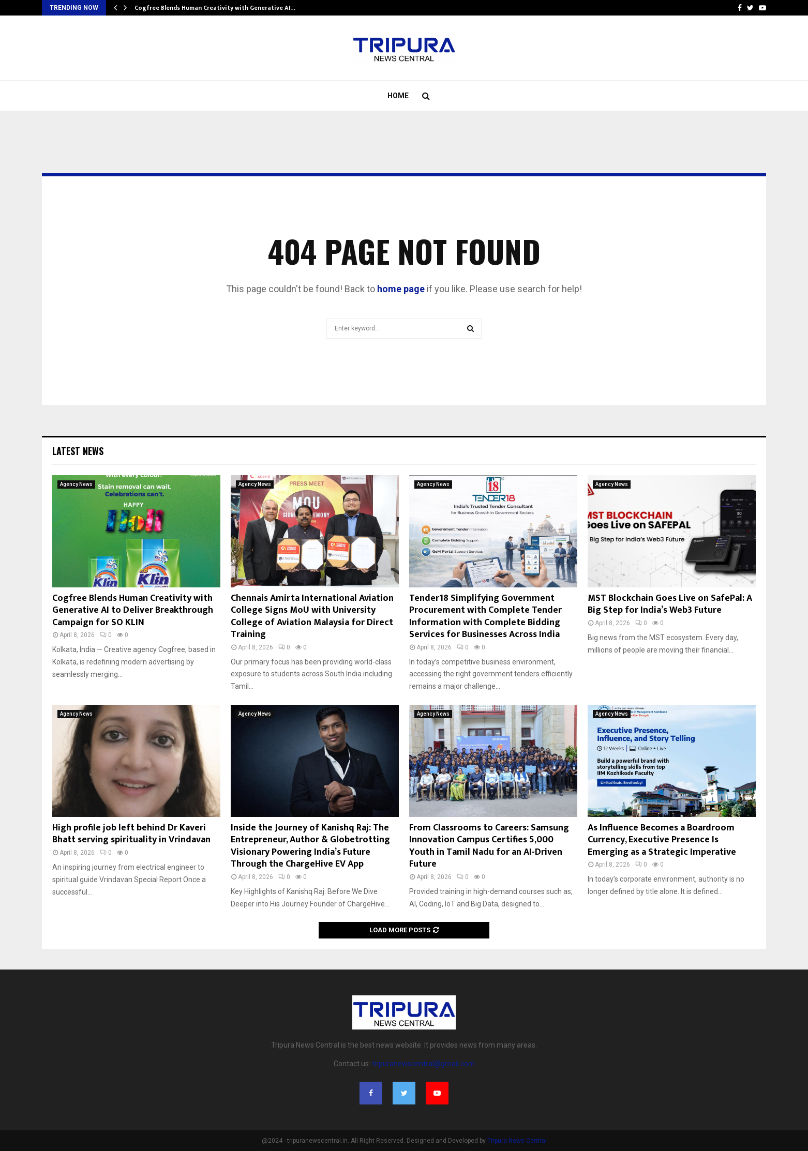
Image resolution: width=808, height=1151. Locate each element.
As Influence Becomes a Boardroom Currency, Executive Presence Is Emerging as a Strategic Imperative (662, 840)
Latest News (77, 451)
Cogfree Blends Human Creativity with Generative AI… (214, 8)
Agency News (76, 484)
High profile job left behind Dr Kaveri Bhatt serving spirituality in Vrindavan (131, 833)
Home (398, 96)
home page (401, 288)
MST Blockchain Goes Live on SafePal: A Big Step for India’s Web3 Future (670, 604)
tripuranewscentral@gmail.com (423, 1063)
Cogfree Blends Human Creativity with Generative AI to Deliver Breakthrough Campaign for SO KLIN (132, 610)
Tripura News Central (517, 1140)
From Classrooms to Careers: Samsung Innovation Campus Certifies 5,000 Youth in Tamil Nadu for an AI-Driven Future (489, 846)
